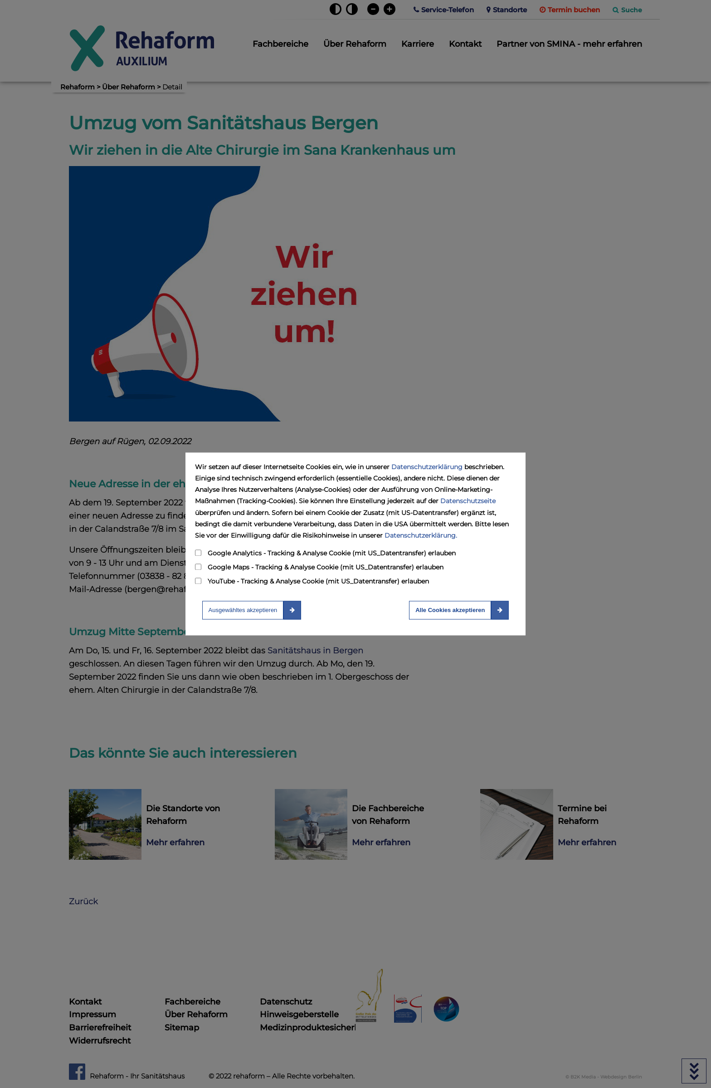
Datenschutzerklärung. (421, 535)
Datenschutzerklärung (427, 467)
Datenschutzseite (468, 501)
